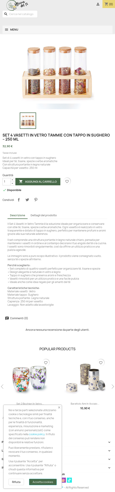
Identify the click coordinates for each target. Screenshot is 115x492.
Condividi (18, 199)
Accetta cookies (43, 482)
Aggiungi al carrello (38, 181)
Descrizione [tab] (17, 215)
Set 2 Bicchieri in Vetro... (37, 403)
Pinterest (35, 199)
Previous (2, 387)
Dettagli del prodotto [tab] (44, 215)
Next (112, 387)
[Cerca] (20, 14)
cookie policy (37, 434)
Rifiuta (16, 482)
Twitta (27, 199)
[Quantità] (7, 181)
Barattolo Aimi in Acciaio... (92, 403)
